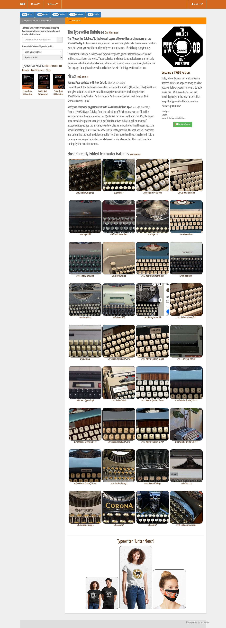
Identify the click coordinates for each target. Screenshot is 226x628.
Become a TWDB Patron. (176, 73)
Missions (52, 4)
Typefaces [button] (76, 14)
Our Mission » (111, 32)
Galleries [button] (58, 14)
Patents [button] (93, 14)
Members (197, 4)
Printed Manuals (51, 66)
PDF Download (27, 94)
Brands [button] (27, 14)
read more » (82, 76)
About (35, 4)
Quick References (38, 70)
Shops (48, 70)
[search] (42, 52)
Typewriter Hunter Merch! (135, 541)
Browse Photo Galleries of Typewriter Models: (37, 47)
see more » (135, 154)
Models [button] (42, 14)
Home (70, 21)
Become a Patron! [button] (182, 124)
